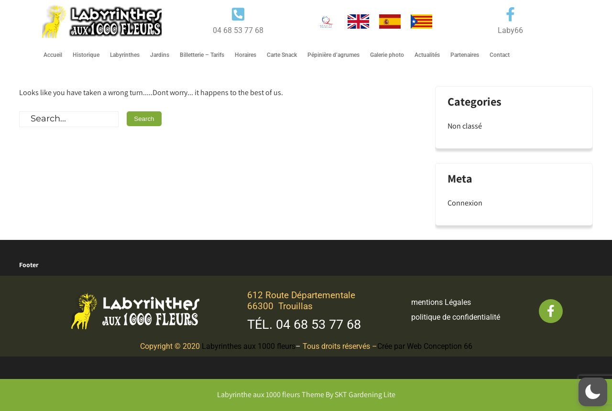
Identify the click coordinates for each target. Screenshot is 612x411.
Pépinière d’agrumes (333, 55)
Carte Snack (282, 55)
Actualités (427, 55)
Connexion (465, 203)
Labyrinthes (125, 55)
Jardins (159, 55)
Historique (86, 55)
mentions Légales (441, 302)
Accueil (53, 55)
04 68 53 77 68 (318, 324)
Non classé (465, 126)
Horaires (245, 55)
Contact (500, 55)
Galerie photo (387, 55)
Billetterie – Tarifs (202, 55)
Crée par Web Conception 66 (424, 346)
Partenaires (464, 55)
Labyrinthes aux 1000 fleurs (248, 346)
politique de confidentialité (455, 317)
